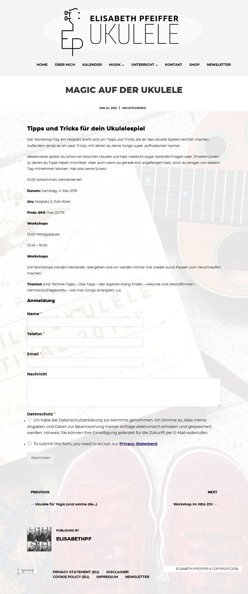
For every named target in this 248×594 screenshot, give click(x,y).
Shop (194, 65)
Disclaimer (117, 572)
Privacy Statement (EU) (76, 572)
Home (42, 65)
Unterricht (144, 65)
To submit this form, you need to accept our (95, 444)
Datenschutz (41, 414)
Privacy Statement (138, 444)
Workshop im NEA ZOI (193, 504)
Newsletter (219, 65)
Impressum (107, 577)
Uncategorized (134, 108)
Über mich (65, 65)
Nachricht (37, 374)
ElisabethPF (74, 539)
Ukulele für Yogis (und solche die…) (66, 504)
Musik (116, 65)
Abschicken (40, 458)
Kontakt (173, 65)
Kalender (92, 65)
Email (34, 354)
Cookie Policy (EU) (71, 577)
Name (34, 314)
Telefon (36, 334)
